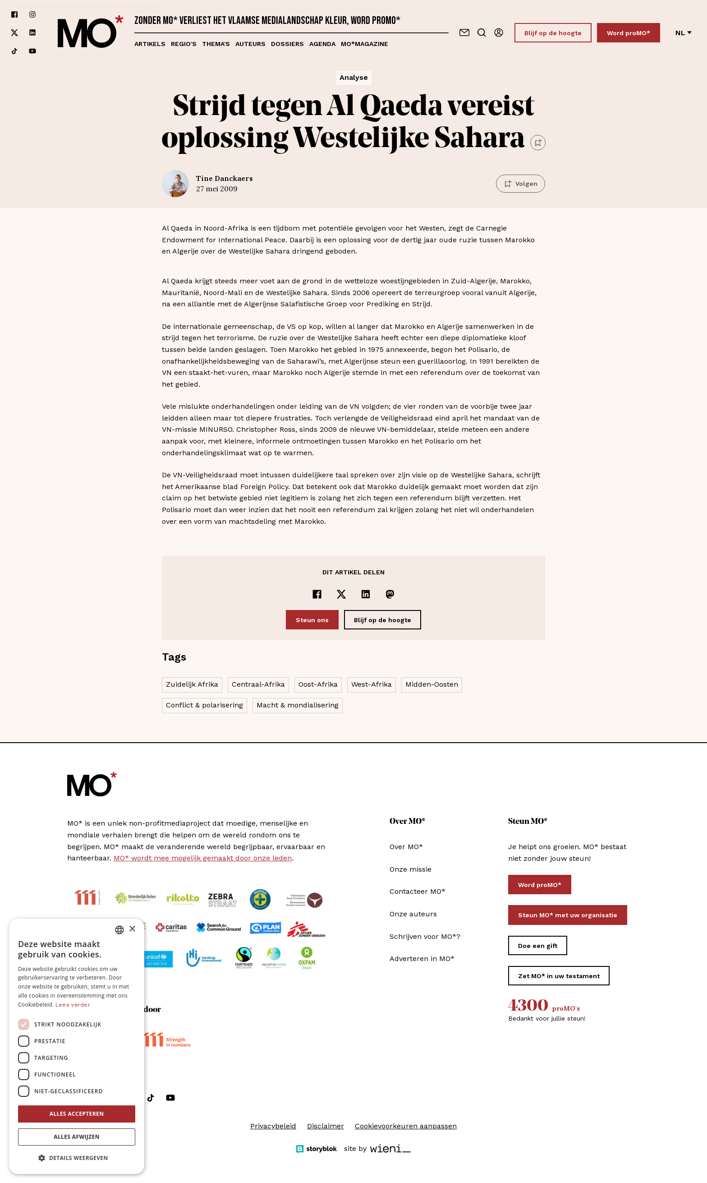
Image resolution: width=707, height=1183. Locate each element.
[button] (76, 1158)
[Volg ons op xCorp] (14, 33)
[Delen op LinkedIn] (366, 594)
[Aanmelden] (499, 32)
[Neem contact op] (464, 32)
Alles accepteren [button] (77, 1114)
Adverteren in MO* (422, 958)
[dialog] (76, 1046)
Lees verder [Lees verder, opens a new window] (72, 1005)
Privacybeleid (273, 1126)
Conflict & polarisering (204, 705)
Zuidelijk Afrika (192, 684)
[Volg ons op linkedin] (32, 33)
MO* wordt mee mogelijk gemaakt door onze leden (203, 858)
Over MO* (406, 846)
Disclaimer (325, 1126)
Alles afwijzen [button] (77, 1137)
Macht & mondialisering (298, 705)
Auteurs (250, 43)
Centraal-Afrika (258, 684)
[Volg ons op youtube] (32, 51)
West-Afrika (371, 684)
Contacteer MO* (417, 891)
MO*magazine (364, 43)
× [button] (132, 929)
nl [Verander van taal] (683, 32)
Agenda (322, 43)
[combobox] (119, 929)
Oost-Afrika (318, 684)
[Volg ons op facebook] (14, 14)
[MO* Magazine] (91, 33)
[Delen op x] (341, 594)
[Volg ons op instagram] (32, 14)
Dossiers (287, 43)
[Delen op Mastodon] (390, 594)
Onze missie (411, 869)
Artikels (149, 43)
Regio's (184, 43)
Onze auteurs (413, 914)
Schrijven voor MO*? (425, 936)
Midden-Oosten (431, 684)
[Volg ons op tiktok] (14, 51)
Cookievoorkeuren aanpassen (406, 1126)
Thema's (216, 43)
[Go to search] (482, 32)
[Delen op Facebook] (317, 594)
